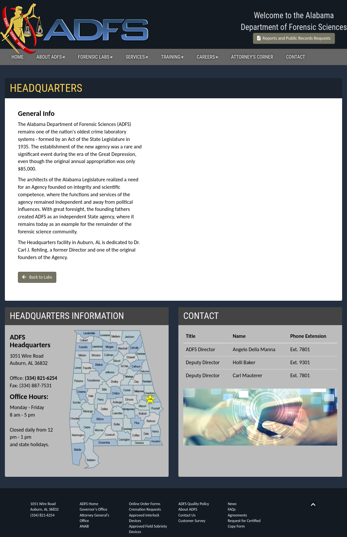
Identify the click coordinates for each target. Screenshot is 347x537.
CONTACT (295, 57)
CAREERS (207, 57)
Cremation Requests (145, 509)
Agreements (237, 515)
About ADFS (187, 509)
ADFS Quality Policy (193, 504)
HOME (17, 57)
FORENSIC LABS (95, 57)
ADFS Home (89, 504)
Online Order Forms (144, 504)
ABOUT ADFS (50, 57)
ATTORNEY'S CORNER (252, 57)
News (232, 504)
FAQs (232, 509)
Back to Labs (37, 277)
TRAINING (172, 57)
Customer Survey (191, 520)
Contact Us (187, 515)
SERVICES (137, 57)
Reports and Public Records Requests (294, 38)
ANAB (84, 526)
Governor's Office (93, 509)
